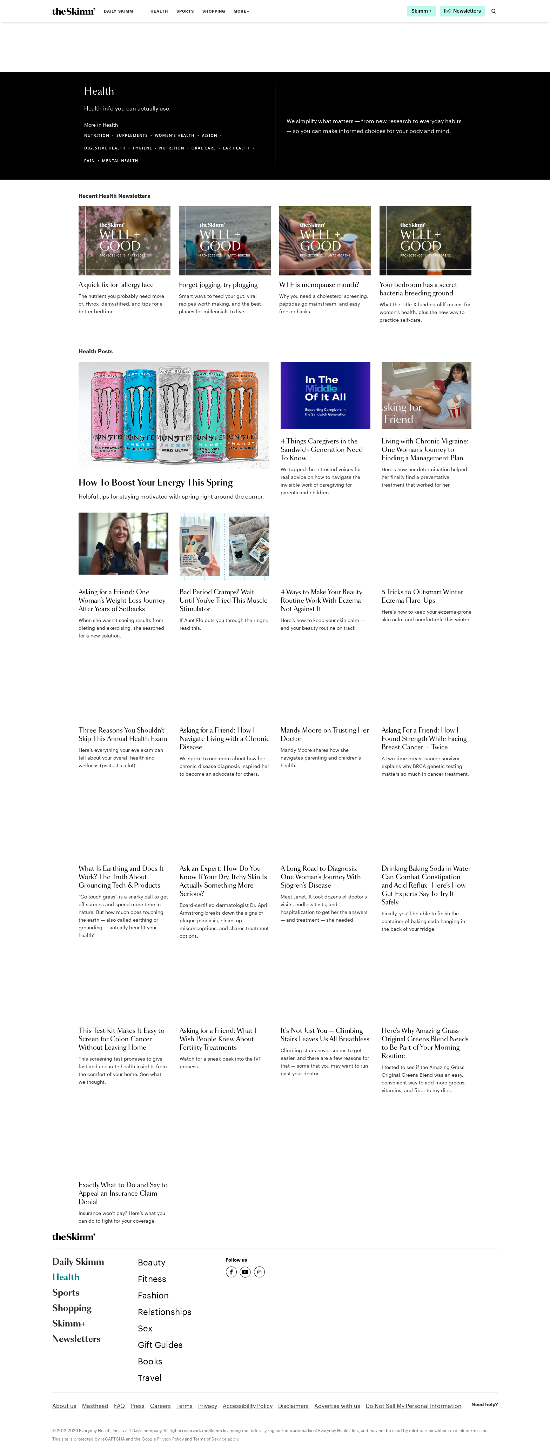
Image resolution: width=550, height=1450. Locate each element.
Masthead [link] (95, 1405)
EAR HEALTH (236, 148)
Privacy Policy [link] (170, 1438)
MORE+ (242, 11)
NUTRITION (96, 135)
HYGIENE (142, 148)
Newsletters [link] (76, 1339)
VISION (209, 135)
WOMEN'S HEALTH (174, 135)
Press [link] (137, 1405)
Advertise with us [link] (337, 1405)
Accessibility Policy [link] (248, 1405)
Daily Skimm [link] (118, 11)
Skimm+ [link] (69, 1324)
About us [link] (64, 1405)
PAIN (89, 160)
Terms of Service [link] (210, 1438)
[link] (73, 11)
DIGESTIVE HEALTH (105, 148)
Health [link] (159, 11)
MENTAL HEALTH (120, 160)
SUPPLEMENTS (132, 135)
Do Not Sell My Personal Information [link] (414, 1405)
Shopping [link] (213, 11)
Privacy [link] (207, 1405)
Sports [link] (185, 11)
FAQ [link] (119, 1405)
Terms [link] (184, 1405)
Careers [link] (160, 1405)
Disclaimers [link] (293, 1405)
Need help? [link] (484, 1404)
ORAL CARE (204, 148)
